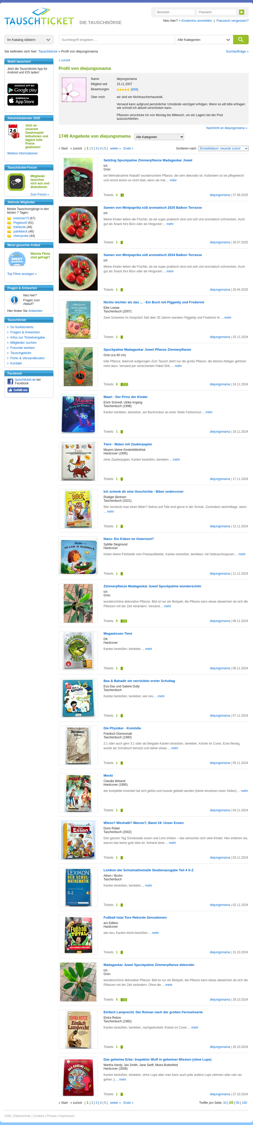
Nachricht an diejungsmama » (226, 128)
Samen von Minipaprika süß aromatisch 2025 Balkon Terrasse (153, 207)
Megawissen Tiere (118, 633)
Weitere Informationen (22, 153)
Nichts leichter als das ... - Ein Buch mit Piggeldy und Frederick (154, 302)
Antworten (35, 311)
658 (134, 89)
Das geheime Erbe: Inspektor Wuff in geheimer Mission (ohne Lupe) (157, 1059)
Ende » (128, 148)
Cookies (38, 1116)
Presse (52, 1116)
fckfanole (19, 227)
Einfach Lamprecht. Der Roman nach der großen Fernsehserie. (153, 1012)
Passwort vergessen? (233, 20)
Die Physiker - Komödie (122, 728)
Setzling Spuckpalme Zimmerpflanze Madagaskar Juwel (148, 160)
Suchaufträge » (237, 51)
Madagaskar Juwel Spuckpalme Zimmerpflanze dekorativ (149, 965)
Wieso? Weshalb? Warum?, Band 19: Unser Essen (144, 823)
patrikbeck (20, 231)
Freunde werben (22, 348)
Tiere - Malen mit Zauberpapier (128, 444)
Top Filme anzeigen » (22, 274)
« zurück (64, 60)
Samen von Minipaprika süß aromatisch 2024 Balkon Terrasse (153, 255)
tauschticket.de (25, 379)
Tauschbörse (48, 51)
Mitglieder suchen (23, 342)
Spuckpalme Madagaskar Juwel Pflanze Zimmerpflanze (147, 349)
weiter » (115, 148)
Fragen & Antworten (25, 332)
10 (224, 1103)
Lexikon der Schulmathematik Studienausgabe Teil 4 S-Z (149, 870)
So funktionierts (22, 327)
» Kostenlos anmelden (195, 20)
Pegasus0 (20, 222)
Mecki (108, 775)
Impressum (66, 1116)
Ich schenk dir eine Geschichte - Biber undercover (144, 491)
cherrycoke (21, 236)
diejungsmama (220, 195)
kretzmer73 (21, 218)
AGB (7, 1116)
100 (244, 1103)
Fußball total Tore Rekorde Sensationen (135, 917)
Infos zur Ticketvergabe (27, 337)
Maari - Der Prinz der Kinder (126, 397)
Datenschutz (22, 1116)
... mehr (171, 180)
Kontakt (16, 363)
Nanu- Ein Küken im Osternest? (129, 539)
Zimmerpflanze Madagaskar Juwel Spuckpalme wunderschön (152, 586)
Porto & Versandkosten (27, 358)
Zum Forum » (39, 194)
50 (237, 1103)
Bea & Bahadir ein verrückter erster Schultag (139, 681)
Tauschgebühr (20, 353)
